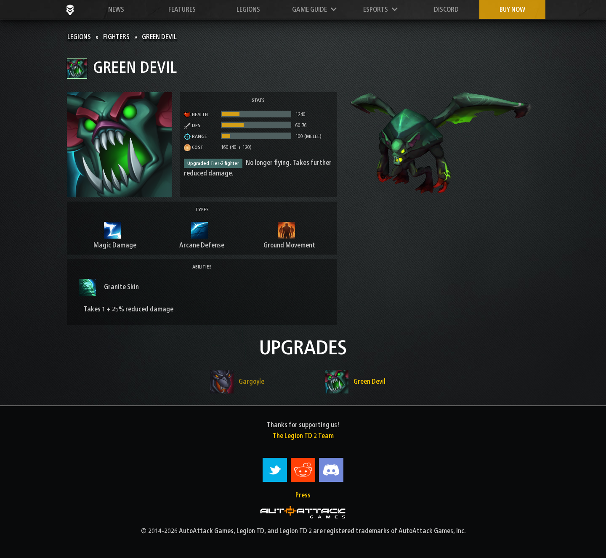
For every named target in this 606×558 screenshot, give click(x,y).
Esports (380, 9)
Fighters (116, 37)
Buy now (512, 9)
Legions (248, 9)
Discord (446, 9)
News (116, 9)
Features (182, 9)
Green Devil (159, 37)
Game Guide (314, 9)
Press (303, 495)
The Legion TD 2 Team (303, 436)
